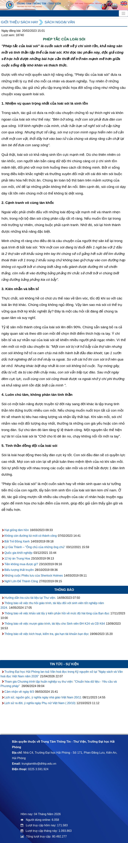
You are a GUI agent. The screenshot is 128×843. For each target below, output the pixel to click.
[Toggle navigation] (123, 13)
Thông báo (64, 590)
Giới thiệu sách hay (19, 22)
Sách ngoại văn (60, 22)
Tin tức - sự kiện (64, 664)
